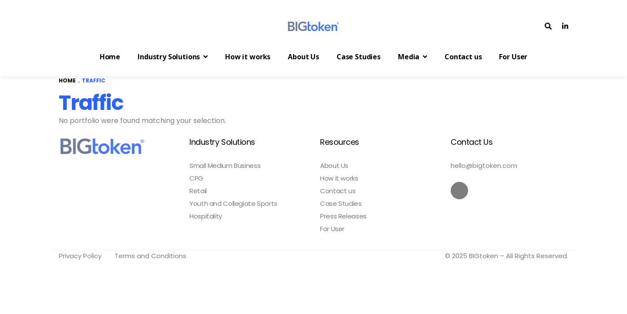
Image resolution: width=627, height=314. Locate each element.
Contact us (337, 191)
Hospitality (205, 216)
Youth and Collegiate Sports (233, 203)
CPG (196, 178)
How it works (339, 178)
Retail (198, 191)
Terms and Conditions (150, 255)
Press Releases (343, 216)
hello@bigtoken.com (484, 165)
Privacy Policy (80, 255)
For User (332, 229)
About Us (334, 165)
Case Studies (341, 203)
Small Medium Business (224, 165)
